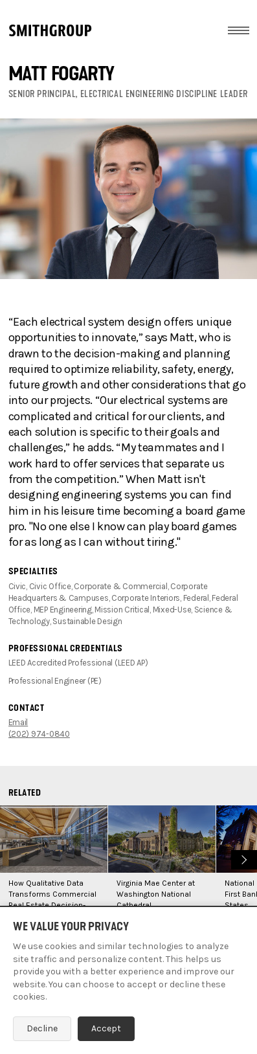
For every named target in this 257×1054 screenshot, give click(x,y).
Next (242, 858)
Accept (106, 1028)
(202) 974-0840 (39, 734)
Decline (42, 1028)
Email (18, 722)
